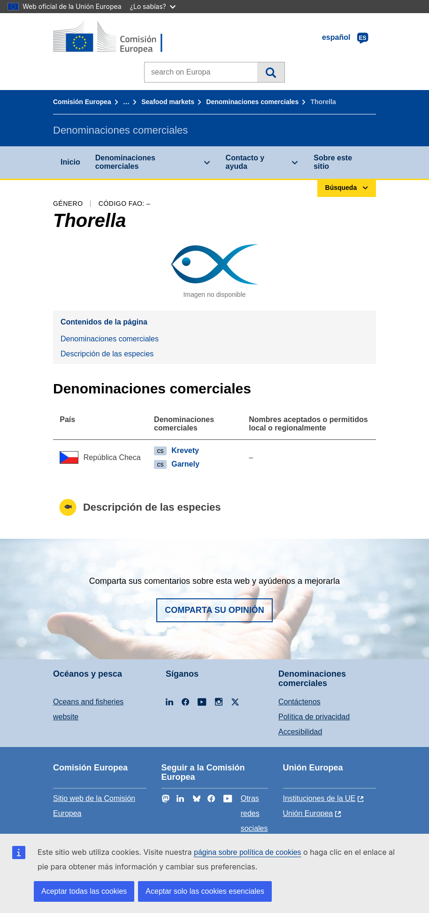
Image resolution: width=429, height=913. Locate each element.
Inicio (70, 162)
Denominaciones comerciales (252, 102)
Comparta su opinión (214, 610)
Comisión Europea (82, 102)
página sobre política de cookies (247, 852)
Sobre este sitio (333, 162)
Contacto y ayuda (245, 162)
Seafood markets (167, 102)
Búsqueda (270, 72)
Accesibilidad (300, 732)
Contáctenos (299, 702)
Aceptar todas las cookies (84, 891)
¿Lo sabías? (153, 6)
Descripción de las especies (107, 354)
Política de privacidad (314, 717)
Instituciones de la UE (319, 798)
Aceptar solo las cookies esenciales (205, 891)
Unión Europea (308, 813)
